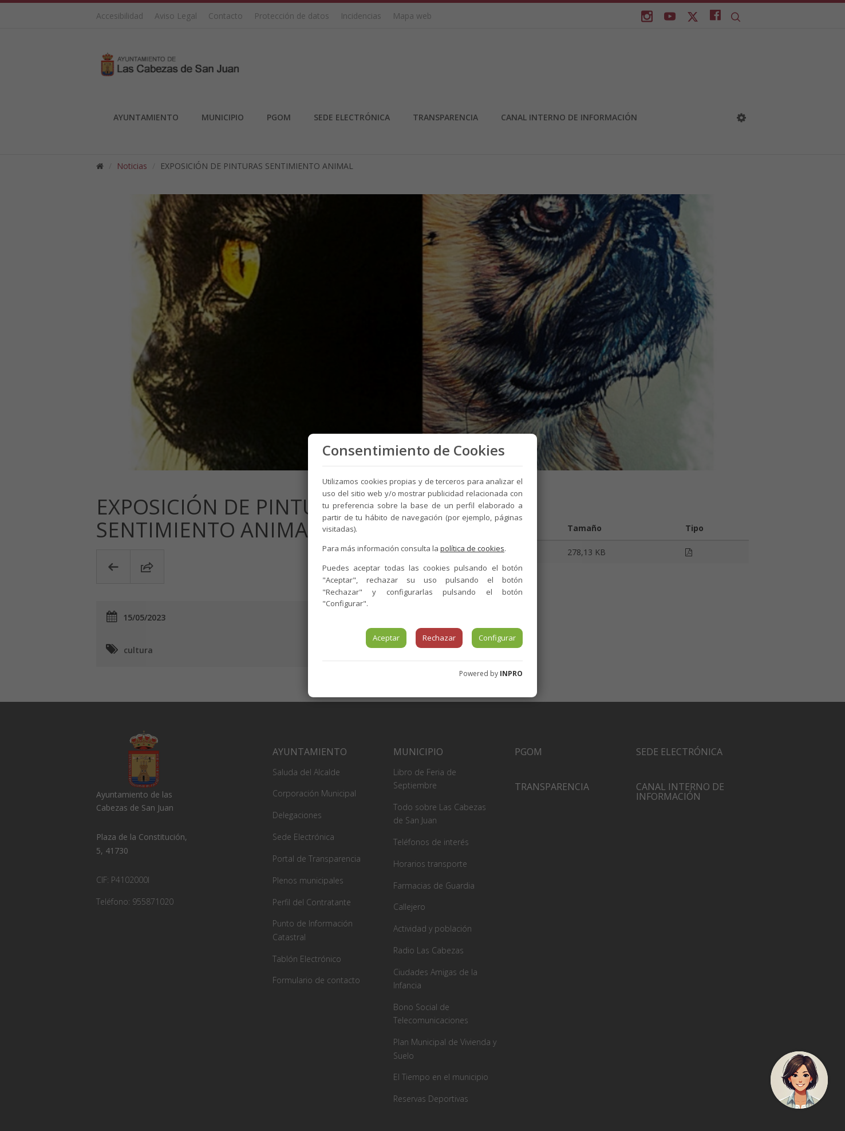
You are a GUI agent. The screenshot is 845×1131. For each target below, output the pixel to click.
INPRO (511, 673)
